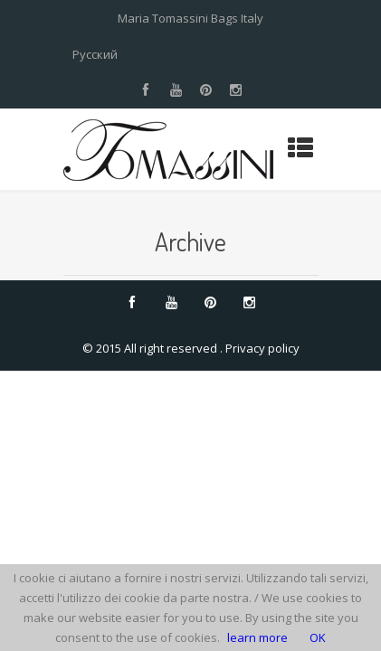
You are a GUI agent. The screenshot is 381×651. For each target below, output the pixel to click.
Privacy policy (262, 348)
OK (318, 637)
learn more (257, 637)
